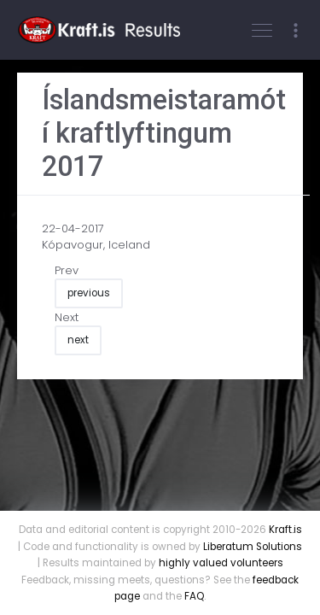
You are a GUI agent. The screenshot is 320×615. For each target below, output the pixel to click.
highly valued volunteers (221, 563)
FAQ (194, 596)
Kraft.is (285, 529)
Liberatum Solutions (252, 547)
